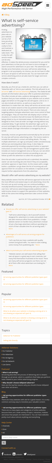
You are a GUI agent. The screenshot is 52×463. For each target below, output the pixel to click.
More (11, 229)
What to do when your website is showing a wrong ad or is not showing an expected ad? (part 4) (25, 312)
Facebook (6, 454)
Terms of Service (38, 459)
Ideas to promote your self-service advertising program (26, 250)
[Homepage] (3, 14)
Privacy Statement (46, 460)
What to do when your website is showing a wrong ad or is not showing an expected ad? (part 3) (25, 319)
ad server (5, 91)
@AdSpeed (29, 454)
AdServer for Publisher (11, 336)
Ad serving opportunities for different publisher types (23, 284)
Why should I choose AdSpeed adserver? (19, 383)
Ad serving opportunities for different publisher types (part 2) (24, 396)
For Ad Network (8, 361)
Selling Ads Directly (10, 340)
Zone (4, 429)
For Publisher (8, 351)
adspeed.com (19, 457)
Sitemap (28, 459)
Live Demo (7, 364)
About (6, 459)
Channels (6, 426)
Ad (4, 433)
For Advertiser (8, 354)
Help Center (7, 422)
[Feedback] (49, 199)
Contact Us (20, 459)
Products (12, 459)
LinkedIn (17, 454)
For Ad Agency (8, 358)
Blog (7, 14)
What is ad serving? (10, 372)
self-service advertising (21, 91)
